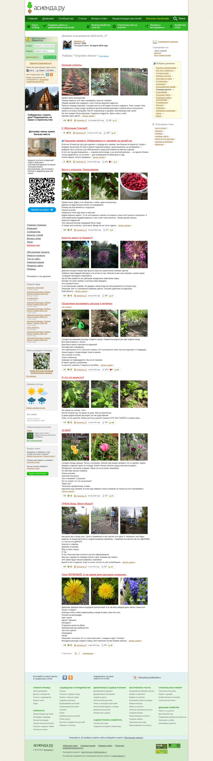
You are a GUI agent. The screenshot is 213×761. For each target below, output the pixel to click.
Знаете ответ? (49, 456)
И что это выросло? (73, 377)
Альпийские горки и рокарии (140, 700)
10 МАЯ (66, 430)
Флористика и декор (102, 713)
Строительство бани (167, 700)
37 (112, 296)
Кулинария (160, 84)
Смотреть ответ (33, 462)
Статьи (82, 18)
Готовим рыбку (162, 73)
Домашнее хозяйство (169, 708)
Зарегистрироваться (40, 63)
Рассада (159, 105)
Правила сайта (35, 265)
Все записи (104, 56)
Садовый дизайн (136, 713)
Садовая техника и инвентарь (108, 720)
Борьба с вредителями (166, 68)
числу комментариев (162, 55)
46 (111, 645)
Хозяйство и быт (180, 26)
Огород (62, 691)
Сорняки (62, 710)
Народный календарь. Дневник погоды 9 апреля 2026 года (38, 303)
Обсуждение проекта (38, 252)
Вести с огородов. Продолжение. (80, 169)
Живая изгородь (135, 703)
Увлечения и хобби (166, 720)
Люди (30, 242)
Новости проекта (36, 255)
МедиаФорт (48, 750)
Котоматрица (161, 81)
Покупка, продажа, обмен (43, 726)
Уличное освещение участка (140, 710)
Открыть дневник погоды (35, 408)
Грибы (62, 713)
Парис (29, 431)
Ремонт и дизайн (165, 694)
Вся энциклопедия (34, 441)
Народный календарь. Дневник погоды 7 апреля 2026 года (38, 322)
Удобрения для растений (69, 716)
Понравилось (162, 102)
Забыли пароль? (32, 57)
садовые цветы (162, 136)
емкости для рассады (164, 139)
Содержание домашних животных (172, 717)
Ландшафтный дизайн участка (141, 691)
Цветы (159, 113)
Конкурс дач (33, 245)
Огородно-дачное (163, 89)
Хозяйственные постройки (169, 697)
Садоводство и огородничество (74, 688)
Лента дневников (40, 691)
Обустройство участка (140, 688)
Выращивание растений (69, 703)
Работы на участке (166, 711)
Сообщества (65, 18)
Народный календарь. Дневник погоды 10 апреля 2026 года (38, 293)
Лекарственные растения (43, 723)
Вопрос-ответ (99, 18)
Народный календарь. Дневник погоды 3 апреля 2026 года (38, 339)
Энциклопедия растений (126, 18)
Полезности (39, 711)
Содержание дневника (168, 42)
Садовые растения (67, 700)
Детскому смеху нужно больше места (42, 133)
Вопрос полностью (34, 456)
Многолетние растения (103, 700)
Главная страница (36, 225)
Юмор (158, 116)
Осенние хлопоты (72, 65)
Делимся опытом (163, 76)
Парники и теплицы (67, 725)
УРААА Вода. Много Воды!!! (77, 503)
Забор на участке (136, 707)
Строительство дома (167, 691)
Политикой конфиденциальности (37, 80)
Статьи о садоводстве (42, 697)
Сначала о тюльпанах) (35, 288)
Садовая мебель (136, 719)
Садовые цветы (100, 697)
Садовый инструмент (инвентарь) (107, 726)
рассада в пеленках (164, 142)
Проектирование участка (139, 716)
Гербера (158, 133)
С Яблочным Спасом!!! (74, 128)
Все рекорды (31, 376)
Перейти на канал (40, 210)
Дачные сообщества (41, 694)
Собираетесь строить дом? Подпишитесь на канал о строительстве (40, 117)
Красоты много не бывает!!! (77, 237)
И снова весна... (33, 298)
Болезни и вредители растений (72, 722)
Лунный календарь (41, 720)
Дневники (48, 18)
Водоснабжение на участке (140, 725)
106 (112, 423)
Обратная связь (70, 745)
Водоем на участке (137, 697)
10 (115, 133)
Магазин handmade (157, 18)
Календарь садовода (41, 717)
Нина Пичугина (87, 752)
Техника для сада (101, 723)
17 (116, 120)
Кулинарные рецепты (167, 723)
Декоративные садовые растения (110, 688)
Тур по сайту (33, 259)
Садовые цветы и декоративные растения (61, 26)
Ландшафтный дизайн (166, 87)
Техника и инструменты (157, 26)
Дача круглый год (166, 714)
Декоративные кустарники (104, 694)
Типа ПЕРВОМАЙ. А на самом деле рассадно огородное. (94, 574)
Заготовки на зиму (164, 79)
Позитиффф (161, 92)
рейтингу (157, 53)
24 (112, 496)
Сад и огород (35, 26)
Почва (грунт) (65, 719)
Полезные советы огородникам (164, 99)
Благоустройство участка (101, 26)
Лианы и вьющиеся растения (105, 703)
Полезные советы (40, 729)
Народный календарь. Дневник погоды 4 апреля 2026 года (38, 333)
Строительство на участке (127, 26)
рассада (158, 131)
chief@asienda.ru (100, 752)
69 (118, 370)
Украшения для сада (137, 722)
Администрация (35, 262)
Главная (32, 18)
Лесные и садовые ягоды (69, 694)
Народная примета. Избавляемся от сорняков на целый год (98, 140)
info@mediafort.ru (118, 756)
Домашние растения (102, 710)
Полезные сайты (163, 95)
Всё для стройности (164, 70)
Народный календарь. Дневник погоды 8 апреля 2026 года (38, 310)
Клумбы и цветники (137, 694)
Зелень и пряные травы (69, 697)
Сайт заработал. (33, 328)
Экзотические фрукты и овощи (106, 707)
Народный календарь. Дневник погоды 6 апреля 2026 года (38, 316)
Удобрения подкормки (165, 111)
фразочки (159, 144)
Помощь (31, 269)
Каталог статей (35, 235)
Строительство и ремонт (170, 688)
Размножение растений (69, 707)
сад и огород (66, 307)
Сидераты (160, 108)
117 (112, 567)
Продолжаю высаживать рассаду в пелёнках (87, 303)
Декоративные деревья (103, 691)
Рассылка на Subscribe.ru (149, 677)
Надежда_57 (79, 41)
